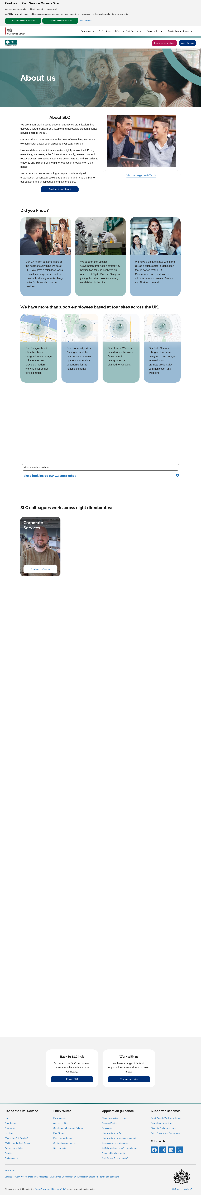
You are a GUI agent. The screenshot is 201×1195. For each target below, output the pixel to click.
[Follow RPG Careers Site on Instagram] (162, 1149)
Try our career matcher (164, 43)
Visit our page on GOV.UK (141, 175)
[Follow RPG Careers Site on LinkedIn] (171, 1149)
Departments (87, 31)
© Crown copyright (180, 1189)
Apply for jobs (187, 43)
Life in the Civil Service (126, 31)
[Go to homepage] (15, 31)
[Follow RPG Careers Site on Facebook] (154, 1149)
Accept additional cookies (23, 21)
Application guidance (178, 31)
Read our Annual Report (60, 189)
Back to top (10, 1170)
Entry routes (153, 31)
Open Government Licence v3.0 (49, 1189)
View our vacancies (129, 1079)
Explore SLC (72, 1079)
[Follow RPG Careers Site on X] (179, 1149)
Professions (104, 31)
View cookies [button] (86, 21)
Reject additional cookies (60, 21)
